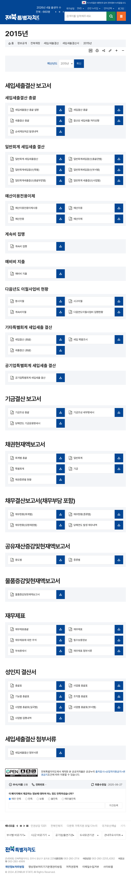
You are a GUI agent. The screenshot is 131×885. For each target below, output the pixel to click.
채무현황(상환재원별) (38, 529)
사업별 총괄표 (97, 690)
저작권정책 (72, 871)
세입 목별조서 (97, 343)
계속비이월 (38, 315)
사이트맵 (108, 871)
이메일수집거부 (90, 871)
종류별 (97, 564)
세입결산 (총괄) (38, 343)
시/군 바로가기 (39, 839)
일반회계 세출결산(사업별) (97, 183)
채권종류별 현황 (38, 484)
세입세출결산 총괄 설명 (38, 112)
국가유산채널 (109, 829)
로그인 (121, 8)
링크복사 (110, 51)
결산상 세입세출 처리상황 (97, 123)
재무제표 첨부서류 (97, 656)
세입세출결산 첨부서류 (38, 758)
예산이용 (97, 211)
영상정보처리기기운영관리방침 (45, 871)
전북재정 (35, 43)
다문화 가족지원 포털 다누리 (82, 829)
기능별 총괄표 (38, 701)
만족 (30, 802)
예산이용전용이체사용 (38, 211)
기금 (97, 473)
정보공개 (22, 43)
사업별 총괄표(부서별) (97, 712)
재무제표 (97, 634)
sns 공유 (103, 51)
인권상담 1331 (38, 829)
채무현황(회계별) (38, 518)
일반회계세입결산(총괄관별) (97, 161)
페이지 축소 (123, 51)
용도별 (38, 564)
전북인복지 (57, 829)
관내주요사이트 (113, 839)
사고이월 (97, 304)
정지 (59, 11)
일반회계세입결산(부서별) (97, 172)
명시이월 (38, 304)
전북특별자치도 (23, 16)
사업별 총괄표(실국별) (38, 712)
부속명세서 (38, 656)
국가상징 (70, 8)
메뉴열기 (121, 16)
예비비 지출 (38, 277)
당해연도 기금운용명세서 (38, 427)
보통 (42, 802)
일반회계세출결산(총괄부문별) (38, 183)
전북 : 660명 (43, 11)
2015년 (87, 43)
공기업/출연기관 (64, 839)
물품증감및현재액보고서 (38, 599)
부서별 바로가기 (15, 839)
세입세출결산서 (70, 43)
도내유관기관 (87, 839)
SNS (79, 8)
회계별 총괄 (38, 462)
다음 (63, 11)
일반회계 (97, 462)
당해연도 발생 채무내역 (97, 529)
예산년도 (52, 64)
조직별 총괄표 (97, 701)
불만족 (54, 802)
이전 (55, 11)
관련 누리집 (92, 8)
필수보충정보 (97, 645)
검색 (111, 16)
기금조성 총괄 (38, 416)
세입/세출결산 (51, 43)
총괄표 (38, 690)
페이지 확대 (116, 51)
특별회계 (38, 473)
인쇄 (97, 51)
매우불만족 (70, 802)
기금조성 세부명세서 (97, 416)
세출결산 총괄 (38, 123)
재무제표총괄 (38, 634)
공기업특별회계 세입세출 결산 (38, 381)
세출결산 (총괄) (38, 354)
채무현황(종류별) (97, 518)
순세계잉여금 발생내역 (38, 134)
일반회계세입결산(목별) (38, 172)
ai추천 (90, 51)
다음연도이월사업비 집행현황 (97, 315)
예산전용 (38, 222)
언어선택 (108, 8)
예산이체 (97, 222)
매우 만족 (16, 802)
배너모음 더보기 (27, 829)
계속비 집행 (38, 249)
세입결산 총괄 (97, 112)
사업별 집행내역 (38, 723)
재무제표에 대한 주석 (38, 645)
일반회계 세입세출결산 (38, 161)
